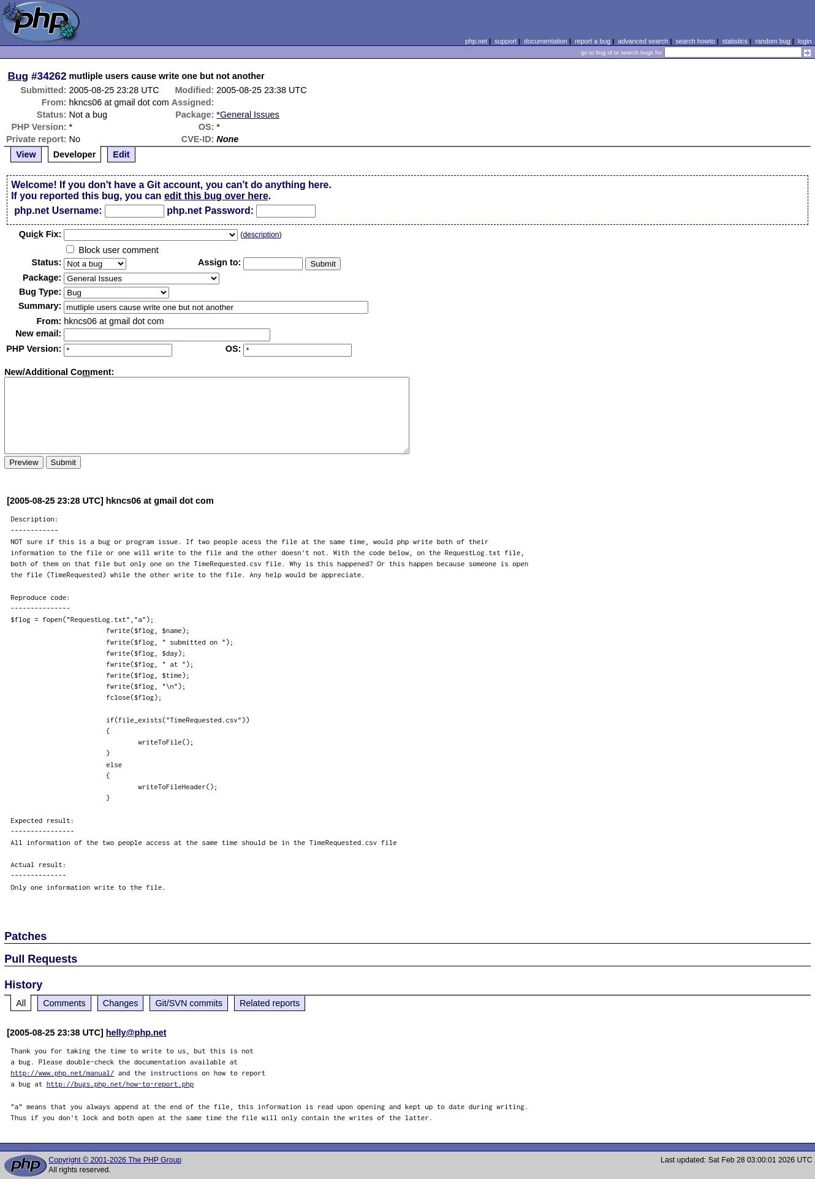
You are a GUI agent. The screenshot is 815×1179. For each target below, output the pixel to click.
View (26, 154)
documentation (545, 41)
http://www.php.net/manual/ (62, 1073)
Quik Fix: (40, 234)
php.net (476, 41)
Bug (18, 76)
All (21, 1003)
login (805, 41)
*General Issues (247, 114)
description (261, 234)
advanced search (643, 41)
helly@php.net (136, 1032)
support (506, 41)
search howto (695, 41)
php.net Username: (58, 210)
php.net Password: (210, 210)
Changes (120, 1003)
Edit (121, 154)
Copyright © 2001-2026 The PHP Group (114, 1160)
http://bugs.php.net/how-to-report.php (120, 1084)
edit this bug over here (216, 196)
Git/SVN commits (188, 1003)
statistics (735, 41)
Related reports (270, 1003)
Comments (64, 1003)
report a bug (592, 41)
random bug (772, 41)
